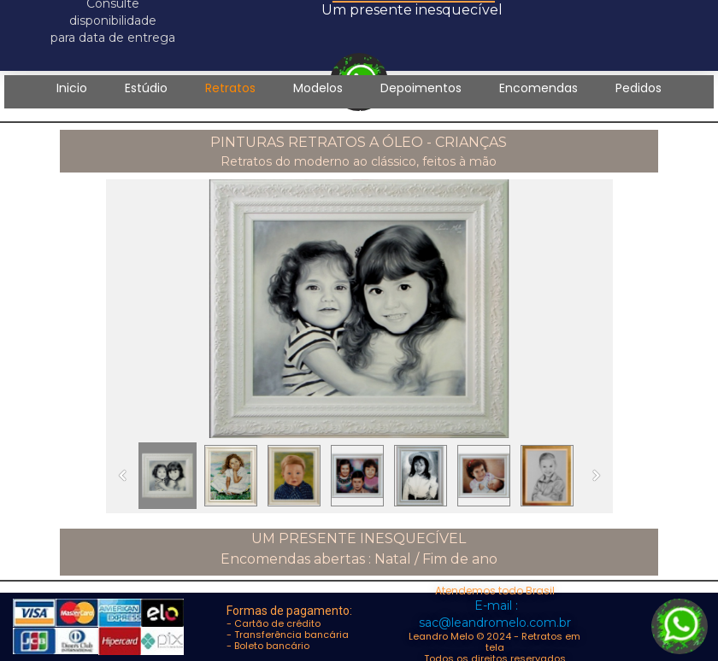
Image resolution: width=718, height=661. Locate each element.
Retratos (230, 88)
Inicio (71, 88)
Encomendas (538, 88)
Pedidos (638, 88)
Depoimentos (421, 88)
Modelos (318, 88)
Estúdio (146, 88)
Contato (358, 114)
